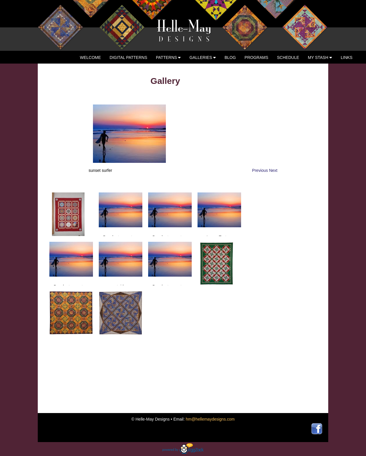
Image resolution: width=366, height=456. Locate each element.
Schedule (288, 57)
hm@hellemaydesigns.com (210, 419)
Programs (256, 57)
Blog (230, 57)
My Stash (320, 57)
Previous (260, 170)
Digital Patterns (128, 57)
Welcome (90, 57)
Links (346, 57)
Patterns (168, 57)
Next (273, 170)
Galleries (202, 57)
